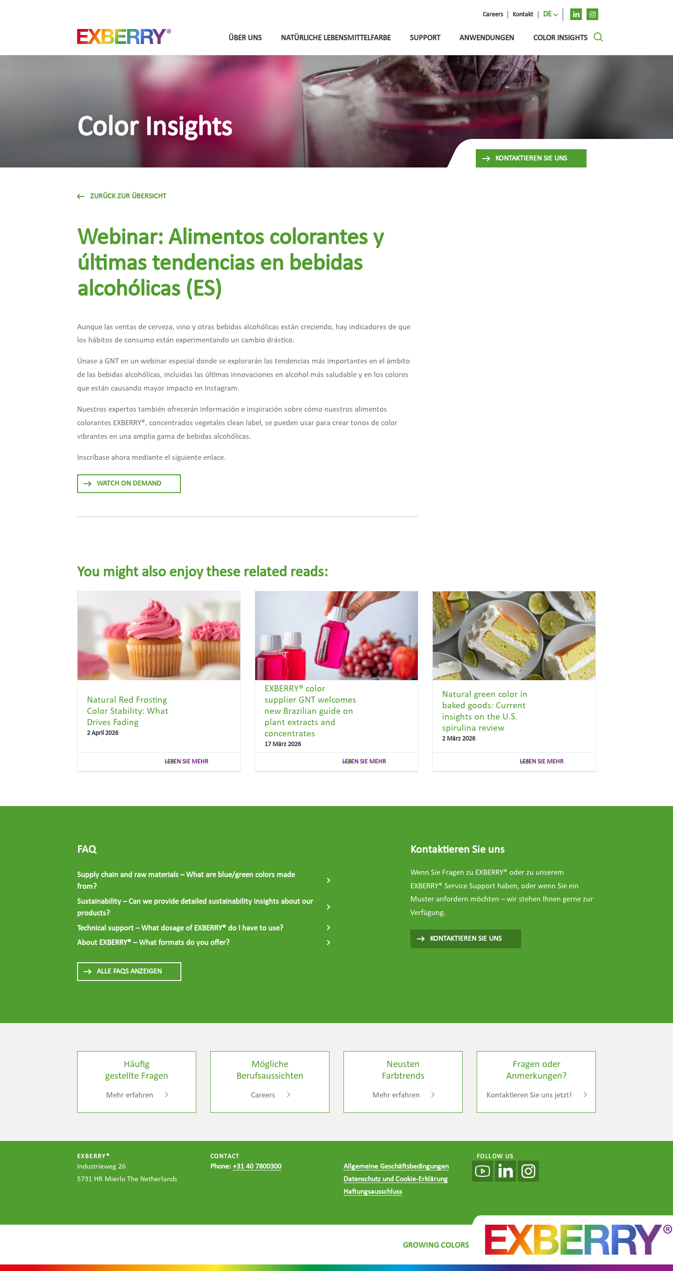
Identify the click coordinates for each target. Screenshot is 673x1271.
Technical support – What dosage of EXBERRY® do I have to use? (180, 928)
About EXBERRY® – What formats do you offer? (153, 943)
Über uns (245, 38)
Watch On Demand (122, 483)
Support (425, 38)
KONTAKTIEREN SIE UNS (458, 939)
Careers (263, 1095)
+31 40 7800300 (257, 1166)
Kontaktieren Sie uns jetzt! (529, 1095)
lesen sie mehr (186, 761)
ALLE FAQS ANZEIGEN (122, 971)
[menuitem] (550, 14)
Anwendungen (486, 38)
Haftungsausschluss (373, 1192)
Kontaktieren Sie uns (524, 158)
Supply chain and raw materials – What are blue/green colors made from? (186, 881)
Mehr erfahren (129, 1095)
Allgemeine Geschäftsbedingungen (396, 1166)
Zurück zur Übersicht (121, 196)
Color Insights (560, 38)
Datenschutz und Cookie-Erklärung (396, 1179)
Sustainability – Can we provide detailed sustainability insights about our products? (195, 908)
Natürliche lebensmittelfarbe (336, 38)
